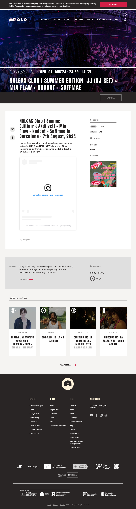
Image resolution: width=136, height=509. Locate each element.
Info (117, 19)
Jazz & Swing (34, 417)
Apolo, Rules (74, 437)
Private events (75, 447)
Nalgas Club (54, 409)
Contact (73, 405)
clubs (67, 19)
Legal (49, 504)
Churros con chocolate (58, 425)
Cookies (66, 6)
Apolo (92, 148)
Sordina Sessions (36, 429)
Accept (113, 5)
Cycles (56, 19)
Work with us (74, 433)
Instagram (26, 239)
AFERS (32, 409)
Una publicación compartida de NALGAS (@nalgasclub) (48, 225)
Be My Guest (34, 413)
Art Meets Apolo (84, 19)
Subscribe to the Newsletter (96, 406)
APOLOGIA (33, 421)
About (72, 413)
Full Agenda (68, 364)
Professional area (76, 421)
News (72, 409)
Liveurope (73, 417)
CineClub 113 (104, 19)
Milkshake (53, 413)
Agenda (45, 19)
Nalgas (93, 144)
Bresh (52, 405)
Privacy (55, 504)
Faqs (71, 425)
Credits (72, 429)
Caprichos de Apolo (37, 405)
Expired (111, 97)
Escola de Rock (35, 425)
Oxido (52, 417)
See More (26, 279)
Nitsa (51, 421)
